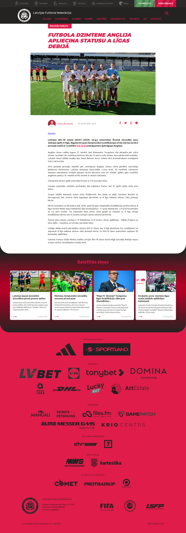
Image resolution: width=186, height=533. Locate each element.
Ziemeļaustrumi (102, 3)
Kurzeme (21, 3)
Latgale (79, 3)
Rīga (123, 3)
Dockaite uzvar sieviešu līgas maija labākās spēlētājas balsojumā (153, 298)
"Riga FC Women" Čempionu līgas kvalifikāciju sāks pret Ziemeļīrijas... (111, 298)
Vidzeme (40, 3)
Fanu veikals (165, 3)
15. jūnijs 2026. (155, 316)
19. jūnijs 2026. (72, 316)
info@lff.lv (54, 510)
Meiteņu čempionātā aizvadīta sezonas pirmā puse (70, 297)
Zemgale (60, 3)
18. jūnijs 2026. (113, 316)
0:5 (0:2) (81, 146)
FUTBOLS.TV (145, 3)
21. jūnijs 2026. (30, 316)
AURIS (162, 524)
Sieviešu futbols (59, 26)
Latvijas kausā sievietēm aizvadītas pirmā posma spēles (29, 297)
